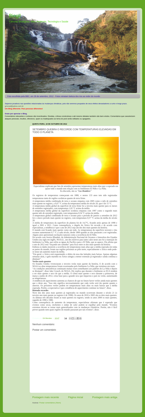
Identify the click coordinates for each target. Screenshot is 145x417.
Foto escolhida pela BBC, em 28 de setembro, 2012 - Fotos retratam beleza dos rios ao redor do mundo (53, 96)
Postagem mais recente (45, 397)
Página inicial (75, 397)
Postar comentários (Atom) (50, 403)
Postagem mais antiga (104, 397)
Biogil (15, 16)
